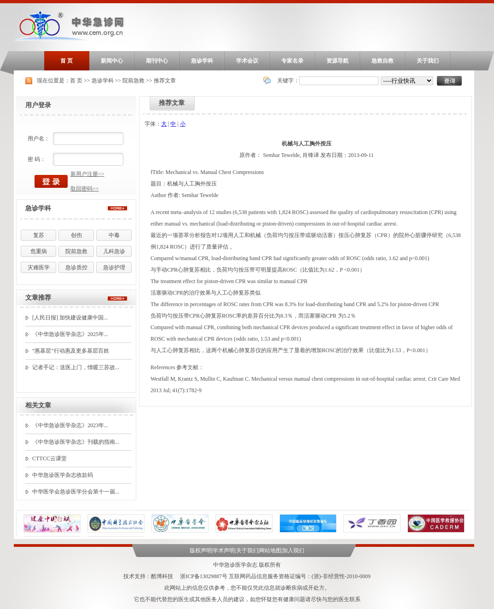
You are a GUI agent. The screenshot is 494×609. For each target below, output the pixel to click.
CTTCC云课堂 (49, 458)
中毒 (114, 235)
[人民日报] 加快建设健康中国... (70, 317)
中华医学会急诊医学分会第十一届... (75, 491)
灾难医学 (39, 267)
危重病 (38, 251)
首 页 (66, 61)
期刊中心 (157, 61)
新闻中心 (112, 61)
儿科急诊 (114, 251)
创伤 (76, 235)
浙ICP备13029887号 (203, 576)
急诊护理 (114, 267)
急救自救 (383, 61)
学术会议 (247, 61)
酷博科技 (162, 576)
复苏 (38, 235)
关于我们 (428, 61)
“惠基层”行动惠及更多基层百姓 (70, 351)
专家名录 (292, 61)
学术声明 (224, 550)
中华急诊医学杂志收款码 (62, 475)
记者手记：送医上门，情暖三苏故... (75, 367)
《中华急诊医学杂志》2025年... (70, 334)
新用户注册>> (87, 174)
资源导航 (337, 61)
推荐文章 (165, 80)
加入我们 (293, 550)
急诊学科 (202, 61)
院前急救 (133, 80)
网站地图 (270, 550)
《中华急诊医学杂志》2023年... (70, 425)
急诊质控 (76, 267)
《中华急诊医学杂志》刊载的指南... (75, 442)
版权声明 (201, 550)
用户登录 (38, 105)
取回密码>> (84, 189)
